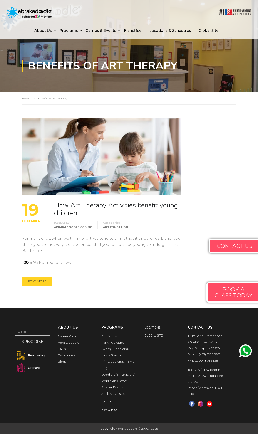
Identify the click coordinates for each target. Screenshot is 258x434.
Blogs (62, 361)
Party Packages (112, 342)
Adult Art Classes (113, 393)
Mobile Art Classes (114, 381)
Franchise (132, 30)
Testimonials (66, 355)
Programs (69, 30)
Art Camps (109, 336)
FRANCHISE (109, 410)
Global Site (208, 30)
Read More (37, 281)
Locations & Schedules (170, 30)
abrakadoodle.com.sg (73, 227)
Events (106, 402)
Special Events (112, 387)
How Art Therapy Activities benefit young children (116, 209)
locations (152, 328)
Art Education (115, 227)
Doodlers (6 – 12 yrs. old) (118, 374)
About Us (43, 30)
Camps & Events (101, 30)
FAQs (62, 349)
